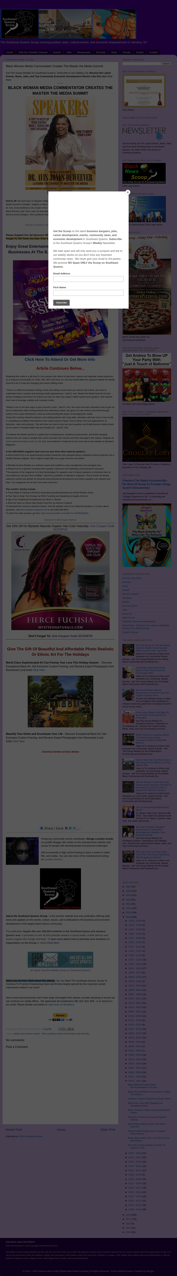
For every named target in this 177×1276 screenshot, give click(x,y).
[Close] (127, 192)
